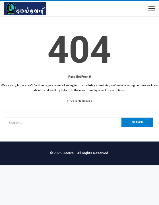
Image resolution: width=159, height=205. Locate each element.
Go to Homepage (79, 100)
